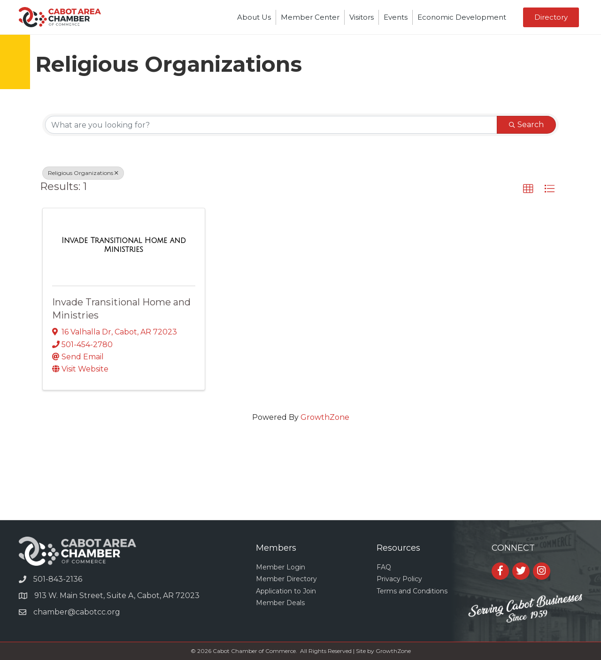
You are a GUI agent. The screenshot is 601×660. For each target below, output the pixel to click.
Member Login (280, 567)
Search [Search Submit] (526, 124)
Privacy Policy (399, 579)
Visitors (361, 17)
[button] (528, 189)
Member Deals (280, 603)
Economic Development (461, 17)
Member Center (310, 17)
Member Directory (286, 579)
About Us (254, 17)
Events (396, 17)
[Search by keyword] (271, 125)
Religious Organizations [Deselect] (83, 172)
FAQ (384, 567)
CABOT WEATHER (300, 484)
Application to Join (286, 591)
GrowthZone (324, 417)
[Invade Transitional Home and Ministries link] (123, 245)
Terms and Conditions (412, 591)
